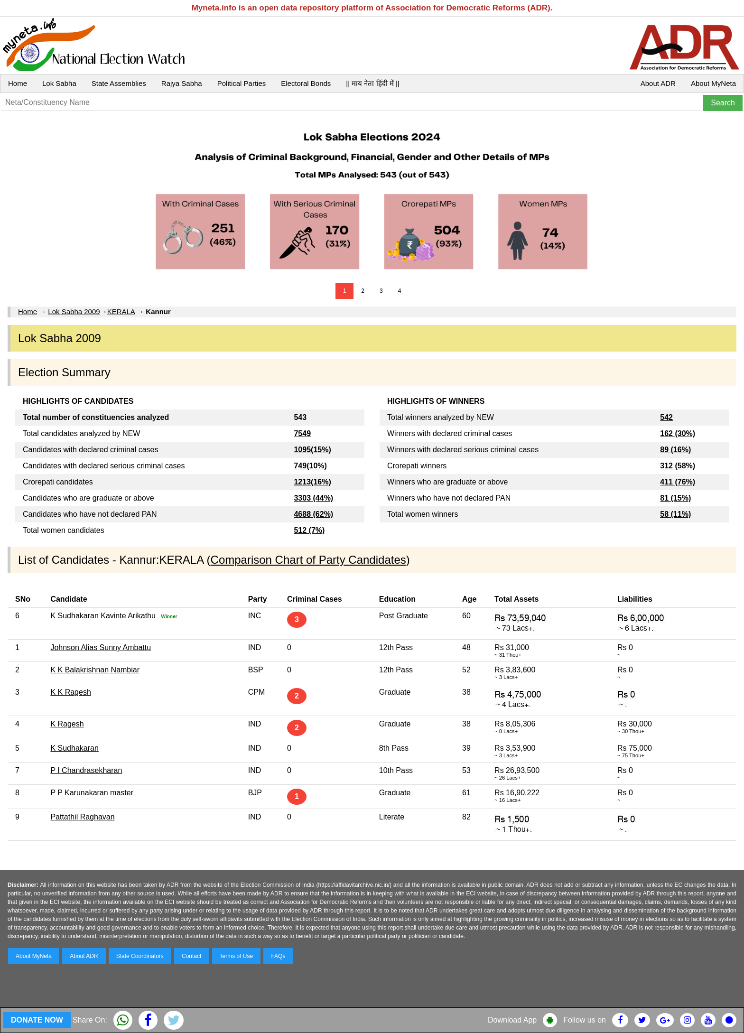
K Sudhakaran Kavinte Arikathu (102, 616)
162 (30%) (677, 433)
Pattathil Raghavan (82, 817)
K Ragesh (67, 724)
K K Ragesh (70, 692)
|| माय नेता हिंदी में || (372, 83)
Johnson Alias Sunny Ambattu (100, 647)
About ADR (658, 83)
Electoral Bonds (306, 83)
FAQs (278, 956)
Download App (512, 1020)
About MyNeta (713, 83)
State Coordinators (140, 956)
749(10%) (310, 466)
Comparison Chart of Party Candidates (308, 559)
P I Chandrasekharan (86, 770)
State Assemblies (119, 83)
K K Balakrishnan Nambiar (95, 670)
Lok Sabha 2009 (74, 311)
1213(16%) (312, 482)
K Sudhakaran (74, 748)
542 (666, 417)
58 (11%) (675, 514)
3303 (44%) (313, 498)
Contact (191, 956)
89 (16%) (675, 450)
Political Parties (241, 83)
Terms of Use (236, 956)
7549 (302, 433)
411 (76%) (677, 482)
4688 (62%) (313, 514)
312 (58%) (677, 466)
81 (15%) (675, 498)
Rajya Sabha (181, 83)
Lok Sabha (59, 83)
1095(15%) (312, 450)
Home (17, 83)
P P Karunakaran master (91, 793)
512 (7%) (309, 530)
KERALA (121, 311)
